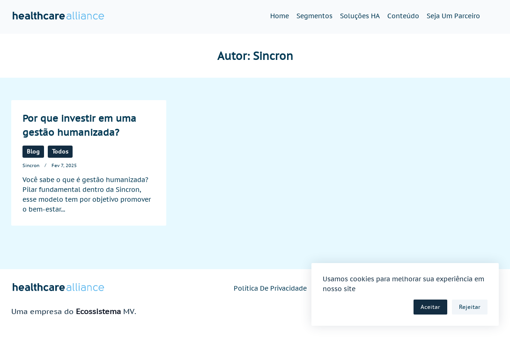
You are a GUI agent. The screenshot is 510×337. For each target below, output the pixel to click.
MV (128, 311)
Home (279, 16)
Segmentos (314, 16)
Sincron (30, 165)
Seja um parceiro (453, 16)
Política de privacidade (270, 288)
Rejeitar (469, 306)
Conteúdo (403, 16)
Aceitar (430, 306)
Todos (60, 151)
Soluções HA (360, 16)
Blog (33, 151)
